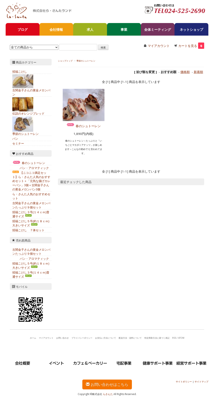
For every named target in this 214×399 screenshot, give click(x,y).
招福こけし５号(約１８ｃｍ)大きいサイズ (30, 223)
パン (15, 139)
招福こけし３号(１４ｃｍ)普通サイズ (30, 214)
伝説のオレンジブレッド (28, 113)
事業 (124, 29)
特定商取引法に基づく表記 (156, 337)
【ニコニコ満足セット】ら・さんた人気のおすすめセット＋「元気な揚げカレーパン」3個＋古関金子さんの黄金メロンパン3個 (31, 181)
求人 (90, 29)
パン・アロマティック (30, 168)
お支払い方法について (105, 337)
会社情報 (56, 29)
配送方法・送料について (130, 337)
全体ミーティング (157, 29)
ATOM (181, 337)
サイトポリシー (184, 381)
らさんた (108, 394)
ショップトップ (65, 60)
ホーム (33, 337)
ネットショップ (191, 29)
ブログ (23, 29)
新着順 (198, 72)
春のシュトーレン (83, 126)
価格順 (185, 72)
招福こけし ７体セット (28, 230)
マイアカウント (159, 46)
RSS (174, 337)
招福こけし (19, 72)
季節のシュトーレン (85, 60)
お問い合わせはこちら (107, 384)
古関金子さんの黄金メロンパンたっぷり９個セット (31, 205)
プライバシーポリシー (81, 337)
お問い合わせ (62, 337)
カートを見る (191, 46)
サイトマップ (201, 381)
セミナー (18, 143)
